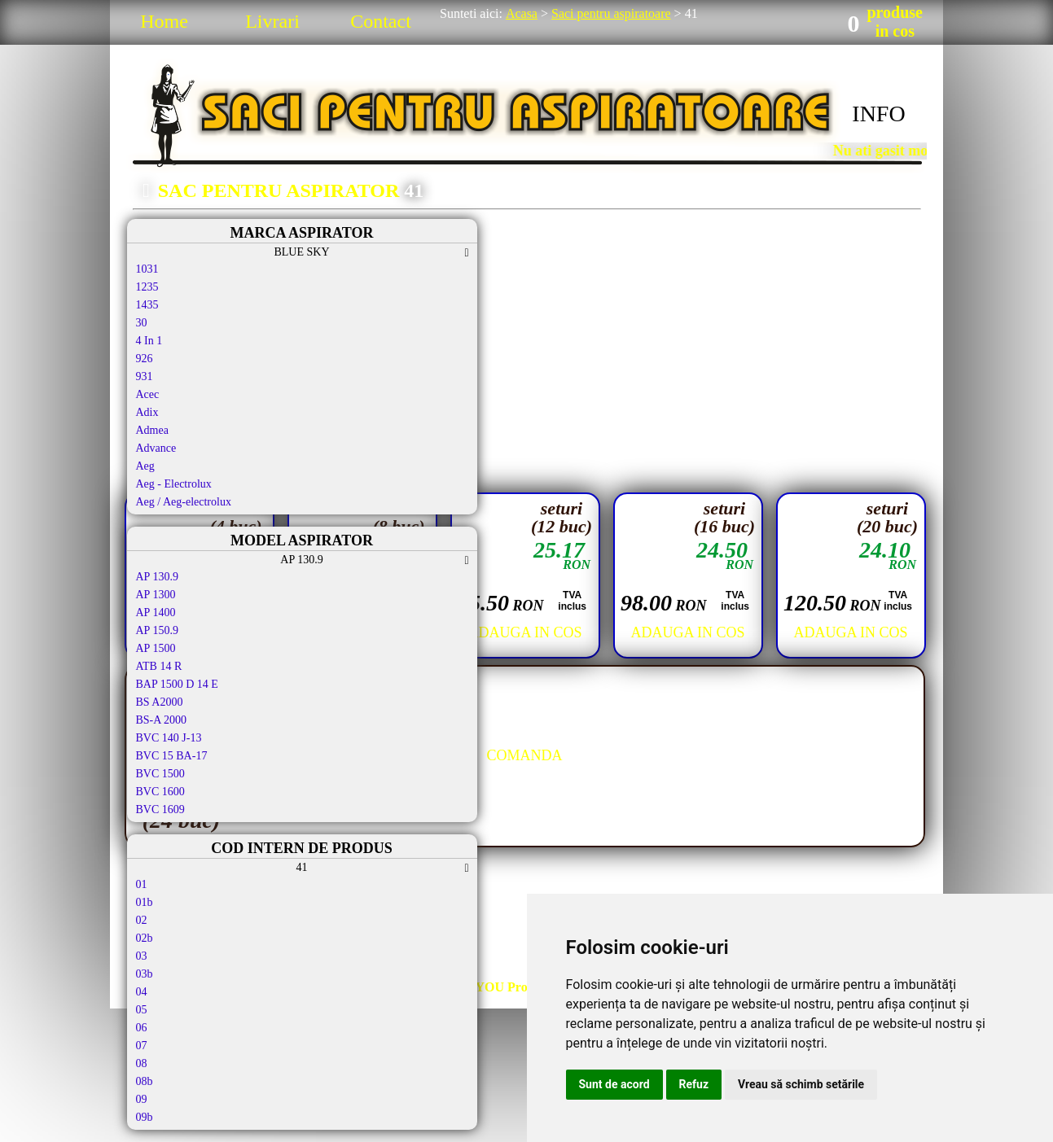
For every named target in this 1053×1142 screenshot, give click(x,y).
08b (144, 1081)
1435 (147, 305)
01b (144, 902)
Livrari (272, 21)
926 (144, 358)
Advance (156, 448)
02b (144, 938)
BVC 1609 (160, 809)
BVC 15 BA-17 (172, 756)
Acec (148, 394)
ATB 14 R (159, 666)
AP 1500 (156, 648)
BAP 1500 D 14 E (177, 684)
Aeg (145, 466)
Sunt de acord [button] (614, 1084)
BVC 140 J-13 (169, 738)
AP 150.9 (157, 630)
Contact (380, 21)
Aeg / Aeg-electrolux (183, 502)
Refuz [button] (694, 1084)
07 (141, 1045)
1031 (147, 269)
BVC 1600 (160, 791)
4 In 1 (149, 341)
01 (141, 884)
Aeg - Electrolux (174, 484)
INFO (878, 113)
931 (144, 376)
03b (144, 974)
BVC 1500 (160, 774)
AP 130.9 (157, 577)
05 (141, 1010)
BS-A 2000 (161, 720)
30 (141, 323)
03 (141, 956)
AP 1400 (156, 612)
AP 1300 (156, 595)
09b (144, 1117)
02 (141, 920)
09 (141, 1099)
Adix (147, 412)
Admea (152, 430)
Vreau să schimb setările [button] (801, 1084)
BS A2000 (159, 702)
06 (141, 1028)
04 (141, 992)
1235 (147, 287)
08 (141, 1063)
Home (164, 21)
